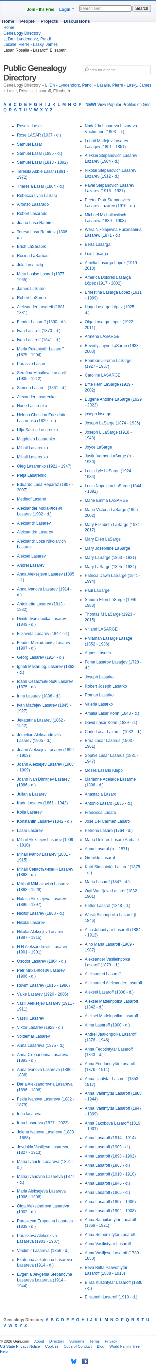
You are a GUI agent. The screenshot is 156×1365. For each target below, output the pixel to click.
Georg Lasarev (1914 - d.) (40, 657)
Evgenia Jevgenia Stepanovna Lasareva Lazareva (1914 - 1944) (44, 1280)
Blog (100, 1346)
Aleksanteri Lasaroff (103, 973)
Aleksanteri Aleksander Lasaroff (113, 983)
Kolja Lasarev (29, 812)
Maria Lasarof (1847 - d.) (107, 881)
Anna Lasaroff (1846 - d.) (107, 1183)
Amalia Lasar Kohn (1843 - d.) (112, 713)
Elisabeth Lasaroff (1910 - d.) (111, 1297)
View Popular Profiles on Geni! (119, 104)
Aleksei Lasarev (31, 556)
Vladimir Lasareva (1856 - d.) (43, 1250)
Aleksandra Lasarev (35, 532)
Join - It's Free (40, 9)
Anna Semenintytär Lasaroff (110, 1234)
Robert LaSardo (31, 297)
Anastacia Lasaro (101, 794)
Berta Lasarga (97, 244)
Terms (94, 1341)
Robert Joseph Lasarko (106, 686)
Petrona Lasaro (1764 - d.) (109, 830)
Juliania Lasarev (32, 794)
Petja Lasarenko (32, 475)
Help (4, 1351)
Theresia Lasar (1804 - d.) (40, 186)
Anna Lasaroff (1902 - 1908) (110, 1210)
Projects (49, 21)
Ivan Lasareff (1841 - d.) (38, 340)
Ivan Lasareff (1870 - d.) (38, 330)
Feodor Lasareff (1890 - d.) (41, 322)
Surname (77, 1341)
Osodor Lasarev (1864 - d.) (41, 961)
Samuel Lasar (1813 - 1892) (42, 162)
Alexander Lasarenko (36, 397)
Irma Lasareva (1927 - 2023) (43, 1123)
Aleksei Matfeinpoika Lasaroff (111, 1016)
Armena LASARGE (102, 336)
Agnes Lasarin (98, 653)
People (27, 21)
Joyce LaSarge (98, 447)
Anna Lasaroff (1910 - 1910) (110, 1174)
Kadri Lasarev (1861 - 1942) (42, 803)
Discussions (77, 21)
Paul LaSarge (97, 590)
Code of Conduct (78, 1346)
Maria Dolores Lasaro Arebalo (112, 839)
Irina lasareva (29, 1113)
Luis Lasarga (96, 253)
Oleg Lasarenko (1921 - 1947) (44, 466)
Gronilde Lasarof (100, 857)
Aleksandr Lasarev (34, 523)
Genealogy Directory (21, 33)
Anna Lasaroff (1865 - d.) (107, 1192)
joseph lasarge (98, 414)
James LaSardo (31, 288)
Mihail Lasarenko (32, 447)
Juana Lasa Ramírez (36, 222)
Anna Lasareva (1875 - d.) (40, 1045)
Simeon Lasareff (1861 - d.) (42, 387)
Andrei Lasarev (31, 565)
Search (141, 8)
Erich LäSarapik (31, 246)
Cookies (51, 1346)
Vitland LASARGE (101, 629)
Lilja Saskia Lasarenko (37, 429)
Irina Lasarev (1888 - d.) (38, 696)
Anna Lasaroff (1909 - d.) (107, 1147)
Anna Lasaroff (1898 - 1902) (110, 1156)
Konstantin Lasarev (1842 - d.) (44, 821)
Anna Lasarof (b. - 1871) (107, 849)
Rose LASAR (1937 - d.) (39, 135)
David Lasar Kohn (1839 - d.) (111, 722)
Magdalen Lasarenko (36, 439)
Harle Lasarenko (32, 405)
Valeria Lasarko (99, 704)
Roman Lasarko (99, 695)
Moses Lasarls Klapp (104, 770)
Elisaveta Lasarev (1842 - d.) (43, 633)
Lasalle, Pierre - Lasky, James (30, 44)
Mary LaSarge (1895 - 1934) (110, 566)
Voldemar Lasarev (33, 1036)
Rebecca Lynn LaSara (37, 195)
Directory (56, 1341)
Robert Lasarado (32, 213)
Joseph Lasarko (99, 677)
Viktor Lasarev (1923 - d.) (40, 1027)
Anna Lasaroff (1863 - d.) (107, 1165)
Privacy (111, 1341)
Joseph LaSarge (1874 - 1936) (112, 423)
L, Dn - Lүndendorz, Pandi (27, 39)
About (39, 1341)
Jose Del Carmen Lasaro (107, 821)
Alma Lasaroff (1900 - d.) (107, 1025)
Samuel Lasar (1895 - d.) (39, 153)
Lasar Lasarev (30, 830)
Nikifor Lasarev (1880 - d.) (40, 913)
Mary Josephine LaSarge (107, 548)
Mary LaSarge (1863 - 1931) (110, 557)
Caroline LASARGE (103, 375)
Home (8, 21)
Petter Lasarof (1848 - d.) (108, 905)
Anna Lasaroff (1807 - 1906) (110, 1201)
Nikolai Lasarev (31, 922)
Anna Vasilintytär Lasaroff (108, 1243)
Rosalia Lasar (29, 126)
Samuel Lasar (29, 144)
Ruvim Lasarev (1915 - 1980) (43, 985)
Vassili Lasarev (30, 1018)
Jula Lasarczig (30, 264)
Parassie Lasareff (33, 363)
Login (64, 9)
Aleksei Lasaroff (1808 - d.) (109, 992)
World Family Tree (124, 1346)
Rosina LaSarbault (34, 255)
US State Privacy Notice (20, 1346)
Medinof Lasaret (31, 499)
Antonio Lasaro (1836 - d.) (108, 803)
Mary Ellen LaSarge (103, 539)
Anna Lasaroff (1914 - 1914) (110, 1137)
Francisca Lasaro (100, 812)
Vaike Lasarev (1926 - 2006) (42, 994)
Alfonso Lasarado (33, 204)
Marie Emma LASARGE (106, 500)
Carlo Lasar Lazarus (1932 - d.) (113, 731)
